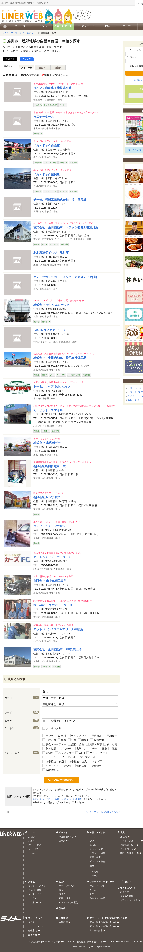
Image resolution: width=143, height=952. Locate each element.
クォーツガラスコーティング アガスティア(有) (65, 277)
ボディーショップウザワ (49, 526)
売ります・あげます (38, 886)
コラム (93, 890)
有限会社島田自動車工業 (49, 466)
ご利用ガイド (65, 841)
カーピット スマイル (48, 410)
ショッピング (34, 849)
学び (92, 841)
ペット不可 (50, 765)
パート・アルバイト (130, 841)
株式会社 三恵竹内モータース (52, 605)
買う (61, 890)
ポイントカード (97, 752)
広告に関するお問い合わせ (103, 922)
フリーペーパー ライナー (102, 881)
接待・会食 (76, 744)
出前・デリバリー (85, 748)
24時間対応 (50, 770)
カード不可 (67, 757)
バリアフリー (64, 752)
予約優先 (110, 735)
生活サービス (34, 845)
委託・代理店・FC (129, 853)
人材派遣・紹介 (128, 845)
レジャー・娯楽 (97, 853)
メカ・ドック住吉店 (46, 145)
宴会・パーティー (54, 744)
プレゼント (125, 881)
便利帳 (62, 908)
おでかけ (32, 836)
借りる (62, 894)
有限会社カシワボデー (48, 497)
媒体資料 (32, 934)
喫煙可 (83, 739)
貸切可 (48, 752)
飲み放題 (49, 748)
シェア (27, 59)
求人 (122, 832)
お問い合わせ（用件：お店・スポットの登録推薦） (58, 799)
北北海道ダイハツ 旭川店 (51, 252)
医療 (92, 865)
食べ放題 (110, 744)
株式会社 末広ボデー (47, 442)
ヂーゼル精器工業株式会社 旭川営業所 (59, 199)
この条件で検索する (61, 780)
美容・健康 (95, 857)
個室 (112, 748)
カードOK (49, 757)
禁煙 (62, 739)
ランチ (48, 735)
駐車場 (60, 735)
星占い (93, 894)
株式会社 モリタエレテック (51, 304)
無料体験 (79, 765)
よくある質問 (126, 896)
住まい (62, 881)
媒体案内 (32, 930)
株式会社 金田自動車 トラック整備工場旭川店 (65, 227)
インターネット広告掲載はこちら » (102, 812)
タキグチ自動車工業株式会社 (52, 87)
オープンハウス (66, 886)
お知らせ (94, 871)
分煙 (72, 739)
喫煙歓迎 (97, 739)
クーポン (94, 875)
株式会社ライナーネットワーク (44, 941)
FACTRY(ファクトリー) (49, 330)
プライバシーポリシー (131, 900)
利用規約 (124, 892)
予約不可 (49, 739)
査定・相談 (64, 898)
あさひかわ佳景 (97, 898)
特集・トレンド (97, 886)
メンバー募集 (34, 890)
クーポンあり (51, 728)
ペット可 (95, 761)
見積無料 (95, 765)
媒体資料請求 (96, 930)
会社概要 (63, 922)
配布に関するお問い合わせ (103, 926)
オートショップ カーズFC (51, 557)
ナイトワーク (126, 849)
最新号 (31, 922)
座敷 (102, 748)
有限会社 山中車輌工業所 (49, 580)
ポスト (10, 59)
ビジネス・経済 (97, 861)
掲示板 (31, 881)
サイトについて (128, 888)
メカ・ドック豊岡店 (46, 174)
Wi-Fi (80, 752)
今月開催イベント (68, 836)
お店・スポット (97, 832)
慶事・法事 (94, 744)
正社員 (123, 836)
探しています (34, 894)
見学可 (65, 765)
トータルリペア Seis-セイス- (52, 386)
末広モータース (43, 116)
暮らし (93, 845)
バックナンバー (36, 926)
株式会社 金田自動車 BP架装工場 (57, 649)
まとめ (31, 853)
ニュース (32, 832)
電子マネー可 (86, 757)
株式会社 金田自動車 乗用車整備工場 (59, 357)
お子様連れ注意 (76, 761)
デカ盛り (64, 748)
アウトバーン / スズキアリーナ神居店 (58, 629)
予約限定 (95, 735)
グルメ (31, 841)
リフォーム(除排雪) (68, 902)
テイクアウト (77, 735)
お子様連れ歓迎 (53, 761)
